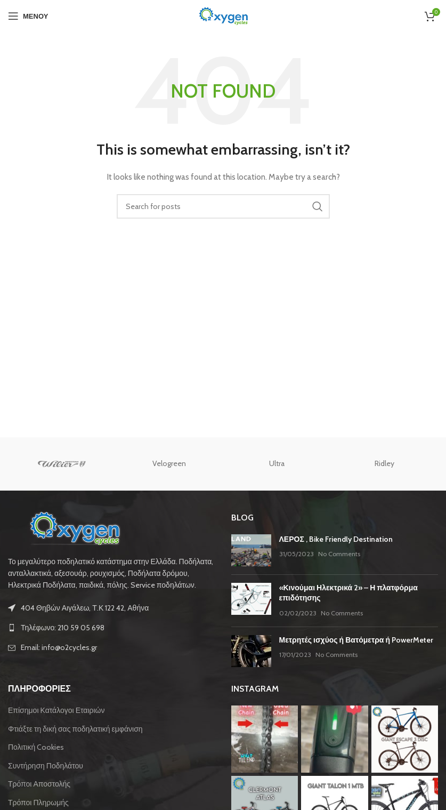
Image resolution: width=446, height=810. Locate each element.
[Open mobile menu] (28, 16)
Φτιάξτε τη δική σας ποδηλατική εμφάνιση (75, 729)
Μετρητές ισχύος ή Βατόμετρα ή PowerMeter (356, 640)
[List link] (111, 627)
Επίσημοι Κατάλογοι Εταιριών (56, 710)
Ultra (277, 463)
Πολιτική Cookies (36, 747)
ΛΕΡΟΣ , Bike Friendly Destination (336, 539)
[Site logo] (223, 15)
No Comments (339, 554)
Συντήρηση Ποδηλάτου (45, 766)
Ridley (384, 463)
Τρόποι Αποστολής (39, 784)
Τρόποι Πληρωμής (38, 802)
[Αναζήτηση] (223, 206)
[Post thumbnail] (251, 550)
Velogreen (169, 463)
